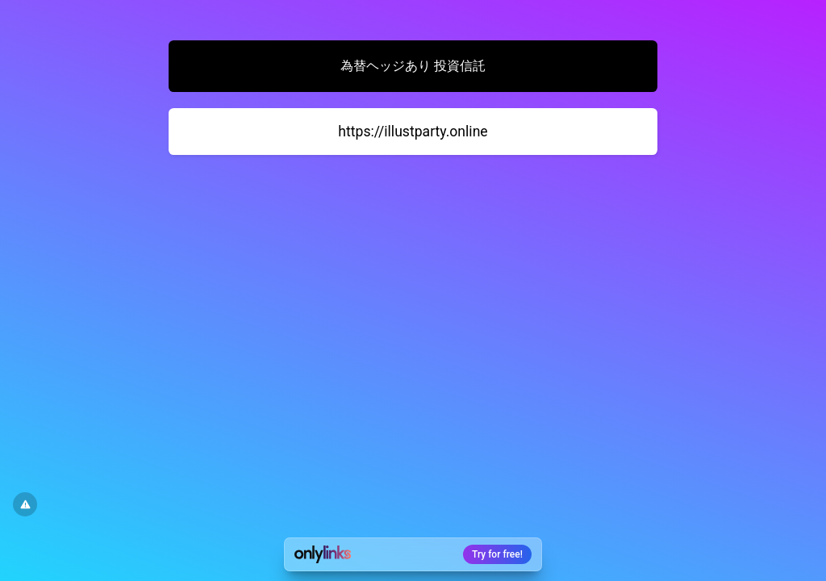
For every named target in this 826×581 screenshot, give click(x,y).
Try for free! (497, 554)
